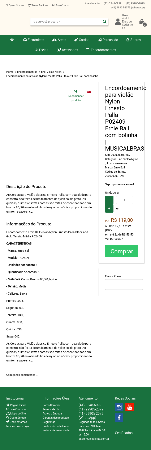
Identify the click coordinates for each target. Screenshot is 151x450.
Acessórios (70, 50)
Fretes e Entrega (52, 413)
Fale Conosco (63, 5)
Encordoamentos (103, 50)
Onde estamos (18, 422)
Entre (125, 21)
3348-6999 (112, 3)
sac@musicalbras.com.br (94, 439)
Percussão (110, 39)
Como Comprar (51, 405)
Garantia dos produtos (56, 418)
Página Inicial (17, 405)
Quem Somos (16, 5)
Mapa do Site (18, 413)
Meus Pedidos (39, 5)
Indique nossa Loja (17, 426)
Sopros (135, 39)
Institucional (15, 398)
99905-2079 (135, 3)
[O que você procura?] (104, 21)
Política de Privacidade (56, 430)
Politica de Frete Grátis (56, 426)
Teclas (43, 50)
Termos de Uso (51, 409)
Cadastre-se (128, 26)
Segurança (49, 422)
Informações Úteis (56, 398)
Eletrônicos (36, 39)
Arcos (62, 39)
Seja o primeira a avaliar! (119, 184)
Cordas (84, 39)
